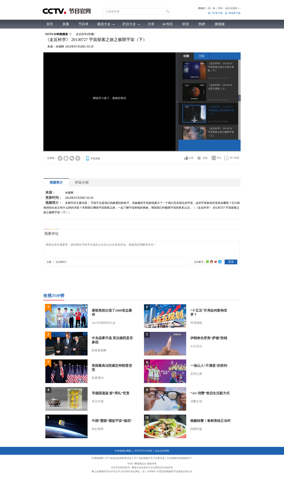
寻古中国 (98, 401)
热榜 (201, 24)
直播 (65, 24)
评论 (219, 157)
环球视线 (196, 322)
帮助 (220, 8)
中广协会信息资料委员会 (119, 458)
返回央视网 (232, 8)
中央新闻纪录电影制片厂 (180, 458)
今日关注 (196, 346)
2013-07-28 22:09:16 (218, 99)
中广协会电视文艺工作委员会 (149, 458)
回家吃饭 (196, 429)
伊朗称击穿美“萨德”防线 (208, 338)
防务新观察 (99, 350)
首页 (49, 24)
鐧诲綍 (201, 8)
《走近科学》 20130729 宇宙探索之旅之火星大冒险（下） (221, 67)
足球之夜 (196, 373)
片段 (201, 56)
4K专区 (167, 24)
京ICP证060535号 (120, 467)
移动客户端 (234, 13)
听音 (185, 24)
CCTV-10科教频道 (56, 34)
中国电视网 (97, 458)
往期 (186, 56)
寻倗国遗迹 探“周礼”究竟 (110, 393)
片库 (151, 24)
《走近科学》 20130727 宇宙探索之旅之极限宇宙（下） (221, 110)
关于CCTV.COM (143, 450)
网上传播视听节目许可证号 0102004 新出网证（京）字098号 (124, 471)
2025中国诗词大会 (103, 322)
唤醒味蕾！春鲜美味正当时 (210, 421)
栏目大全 (129, 24)
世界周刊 (98, 378)
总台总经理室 (162, 450)
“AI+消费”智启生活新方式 (210, 393)
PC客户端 (217, 13)
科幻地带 (98, 429)
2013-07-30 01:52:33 (218, 78)
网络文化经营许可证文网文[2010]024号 (152, 467)
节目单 (83, 24)
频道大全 (104, 24)
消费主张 (196, 401)
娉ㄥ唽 (211, 8)
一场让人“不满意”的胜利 (208, 366)
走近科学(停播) (85, 34)
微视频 (220, 24)
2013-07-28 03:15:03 (218, 121)
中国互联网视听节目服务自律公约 (174, 471)
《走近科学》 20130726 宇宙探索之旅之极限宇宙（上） (221, 132)
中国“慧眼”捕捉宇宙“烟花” (112, 421)
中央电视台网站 (123, 450)
